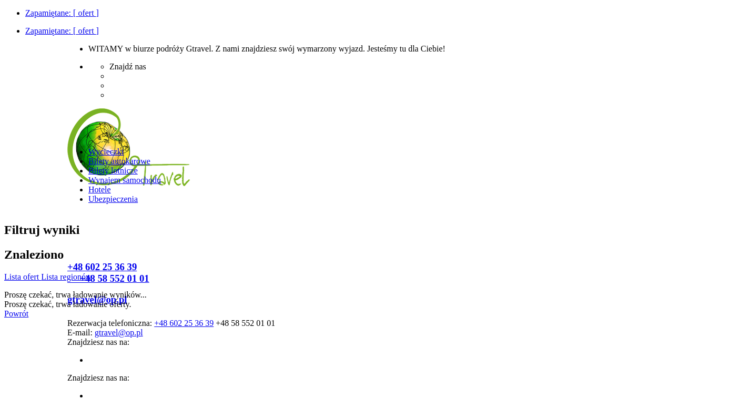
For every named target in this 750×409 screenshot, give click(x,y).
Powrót (16, 313)
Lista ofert (22, 276)
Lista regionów (66, 276)
